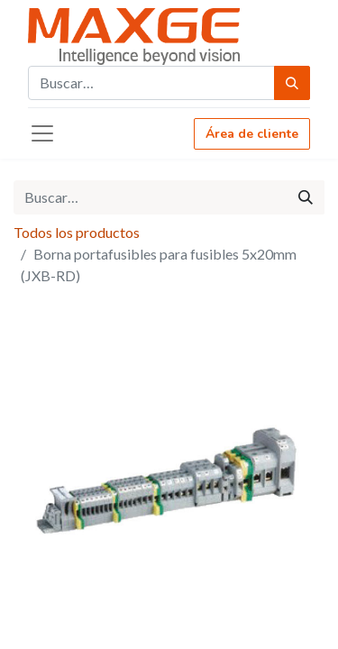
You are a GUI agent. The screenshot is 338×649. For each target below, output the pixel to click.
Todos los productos (77, 232)
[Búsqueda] (292, 83)
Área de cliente (252, 133)
